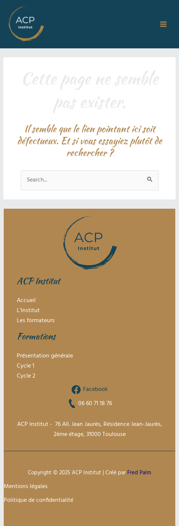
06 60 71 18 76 (95, 403)
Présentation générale (45, 356)
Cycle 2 (26, 376)
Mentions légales (26, 486)
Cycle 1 (25, 366)
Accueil (26, 300)
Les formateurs (36, 320)
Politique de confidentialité (38, 500)
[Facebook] (89, 389)
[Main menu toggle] (163, 24)
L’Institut (28, 310)
